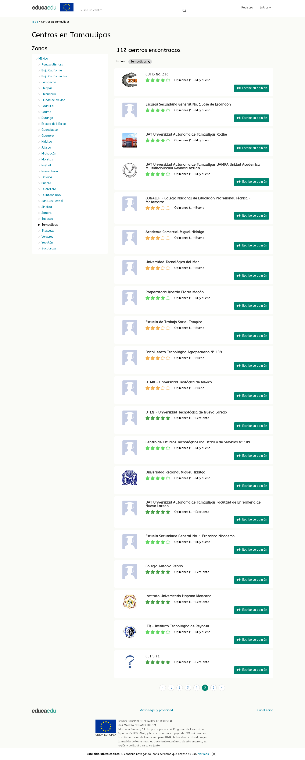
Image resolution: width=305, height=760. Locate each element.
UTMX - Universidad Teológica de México (179, 382)
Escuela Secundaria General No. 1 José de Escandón (188, 104)
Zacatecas (48, 248)
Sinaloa (46, 207)
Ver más (203, 754)
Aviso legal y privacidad (156, 710)
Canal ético (265, 710)
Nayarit (46, 165)
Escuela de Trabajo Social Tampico (174, 322)
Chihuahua (48, 94)
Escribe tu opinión (251, 88)
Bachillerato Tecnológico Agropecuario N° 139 (184, 352)
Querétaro (48, 189)
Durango (47, 118)
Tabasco (47, 219)
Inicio (35, 21)
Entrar (265, 7)
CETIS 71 (153, 656)
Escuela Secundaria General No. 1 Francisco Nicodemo (190, 536)
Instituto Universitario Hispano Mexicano (178, 596)
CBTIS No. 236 (157, 74)
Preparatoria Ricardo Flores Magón (175, 292)
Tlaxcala (47, 230)
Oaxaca (46, 177)
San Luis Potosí (52, 201)
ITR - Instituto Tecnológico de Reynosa (177, 626)
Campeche (48, 82)
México (43, 58)
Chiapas (46, 88)
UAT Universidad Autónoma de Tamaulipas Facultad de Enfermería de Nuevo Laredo (203, 504)
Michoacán (48, 153)
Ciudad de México (53, 100)
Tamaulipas (140, 61)
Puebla (46, 183)
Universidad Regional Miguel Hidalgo (175, 472)
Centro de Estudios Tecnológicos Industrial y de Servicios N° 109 (198, 442)
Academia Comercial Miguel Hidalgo (175, 232)
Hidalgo (46, 141)
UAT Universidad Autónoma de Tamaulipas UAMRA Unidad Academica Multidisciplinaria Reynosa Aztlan (203, 166)
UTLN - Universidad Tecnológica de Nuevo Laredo (186, 412)
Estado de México (53, 124)
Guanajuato (49, 130)
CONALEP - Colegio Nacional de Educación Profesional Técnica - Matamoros (198, 200)
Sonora (46, 213)
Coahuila (47, 106)
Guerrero (47, 136)
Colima (46, 112)
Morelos (47, 159)
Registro (247, 7)
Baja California (51, 70)
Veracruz (47, 236)
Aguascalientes (52, 64)
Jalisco (46, 147)
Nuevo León (49, 171)
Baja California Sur (54, 76)
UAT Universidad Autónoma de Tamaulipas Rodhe (186, 134)
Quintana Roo (51, 195)
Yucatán (47, 242)
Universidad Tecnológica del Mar (172, 262)
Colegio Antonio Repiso (164, 566)
